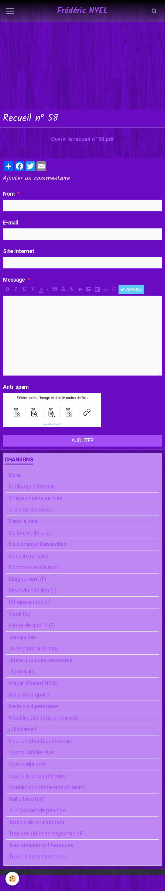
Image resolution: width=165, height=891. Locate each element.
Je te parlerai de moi (33, 649)
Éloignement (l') (27, 579)
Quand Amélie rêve (31, 752)
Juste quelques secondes (40, 660)
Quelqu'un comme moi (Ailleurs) (47, 787)
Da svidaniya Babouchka (38, 544)
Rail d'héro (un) (27, 799)
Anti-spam (16, 387)
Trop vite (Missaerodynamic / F (46, 834)
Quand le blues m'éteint (37, 776)
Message (14, 280)
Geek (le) (20, 614)
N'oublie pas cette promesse (43, 718)
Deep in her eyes (29, 556)
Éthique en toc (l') (30, 602)
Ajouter (82, 440)
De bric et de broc (30, 533)
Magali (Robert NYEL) (34, 683)
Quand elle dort (27, 764)
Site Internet (18, 251)
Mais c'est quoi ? (29, 695)
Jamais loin (22, 637)
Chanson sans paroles (36, 498)
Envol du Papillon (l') (33, 591)
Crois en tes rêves (31, 510)
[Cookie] (12, 879)
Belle (15, 475)
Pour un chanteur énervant (41, 741)
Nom (9, 194)
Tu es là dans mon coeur (38, 857)
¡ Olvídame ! (22, 729)
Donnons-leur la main (34, 567)
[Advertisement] (82, 42)
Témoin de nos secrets (36, 822)
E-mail (11, 223)
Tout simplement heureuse (41, 845)
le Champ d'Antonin (32, 487)
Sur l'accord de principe (37, 810)
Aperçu (131, 289)
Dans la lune (23, 521)
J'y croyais (21, 672)
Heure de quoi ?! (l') (32, 625)
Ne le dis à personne (33, 706)
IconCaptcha (51, 424)
